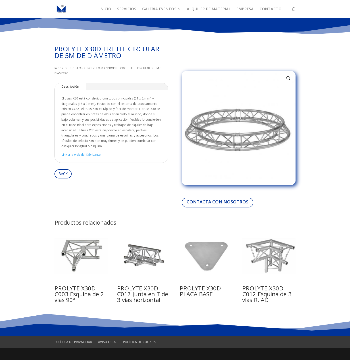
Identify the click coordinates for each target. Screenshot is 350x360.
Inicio (57, 68)
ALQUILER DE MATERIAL (209, 9)
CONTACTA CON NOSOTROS (217, 202)
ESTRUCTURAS (73, 68)
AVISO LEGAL (107, 342)
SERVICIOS (126, 9)
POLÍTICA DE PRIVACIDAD (73, 342)
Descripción (70, 86)
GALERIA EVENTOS (159, 9)
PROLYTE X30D (95, 68)
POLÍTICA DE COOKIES (139, 342)
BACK (63, 173)
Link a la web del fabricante (81, 154)
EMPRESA (245, 9)
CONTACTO (271, 9)
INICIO (105, 9)
